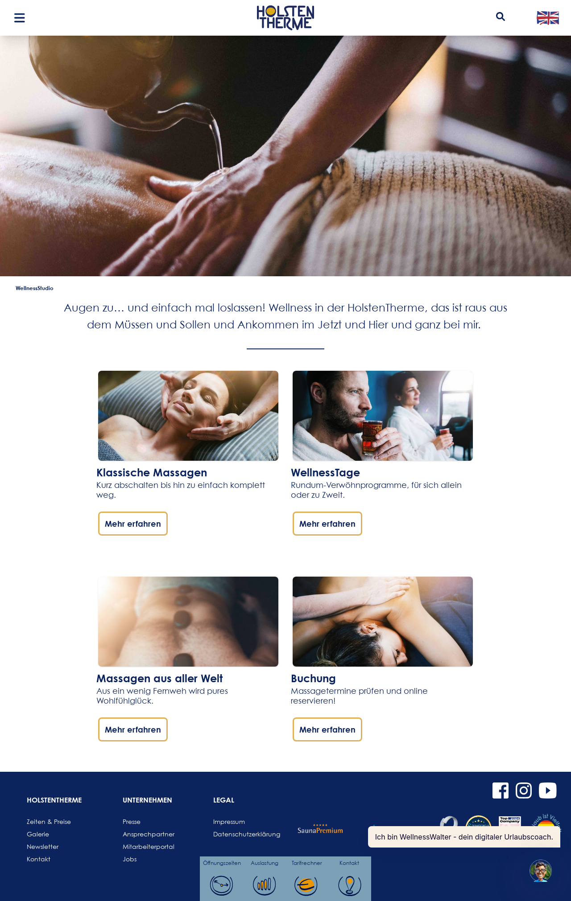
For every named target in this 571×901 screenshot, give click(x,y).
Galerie (38, 834)
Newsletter (42, 846)
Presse (132, 821)
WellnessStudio (35, 287)
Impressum (229, 821)
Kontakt (38, 859)
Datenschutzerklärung (234, 834)
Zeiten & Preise (48, 821)
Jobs (130, 859)
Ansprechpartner (144, 834)
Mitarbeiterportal (144, 846)
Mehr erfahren (133, 523)
